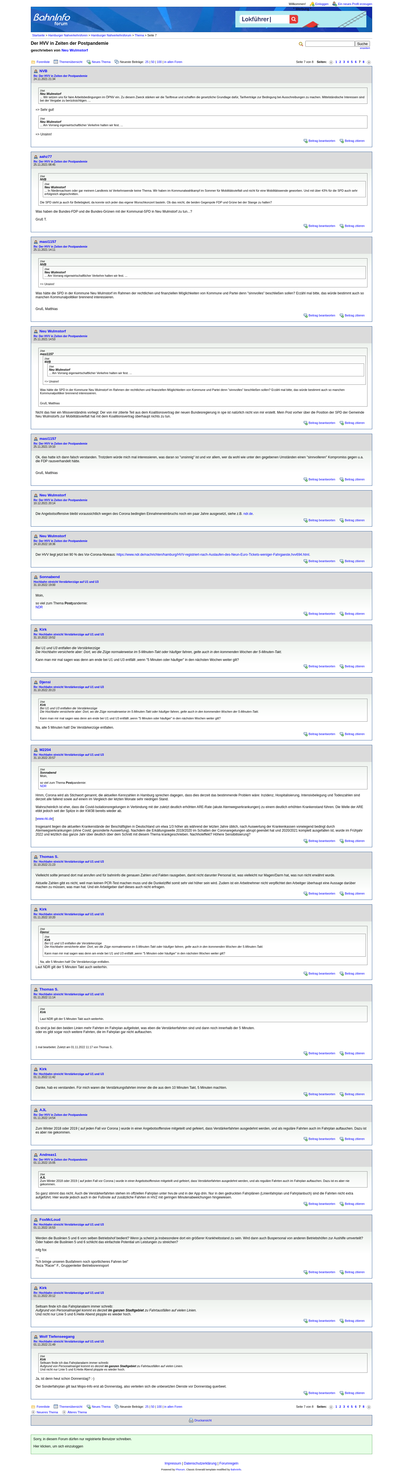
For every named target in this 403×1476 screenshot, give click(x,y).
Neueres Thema (47, 1412)
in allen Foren (173, 62)
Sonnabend (49, 577)
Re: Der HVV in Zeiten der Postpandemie (60, 76)
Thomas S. (48, 857)
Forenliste (43, 62)
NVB (43, 71)
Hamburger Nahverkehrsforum (111, 35)
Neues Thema (101, 62)
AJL (42, 1110)
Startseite (38, 35)
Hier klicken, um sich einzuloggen (58, 1446)
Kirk (43, 629)
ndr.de (248, 514)
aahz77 (45, 156)
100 (159, 62)
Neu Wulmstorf (75, 50)
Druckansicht (203, 1420)
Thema (139, 35)
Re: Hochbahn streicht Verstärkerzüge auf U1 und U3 (69, 634)
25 (147, 62)
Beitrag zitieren (355, 140)
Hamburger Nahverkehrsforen (68, 35)
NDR (39, 607)
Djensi (45, 682)
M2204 (45, 750)
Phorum (180, 1469)
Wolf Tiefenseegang (56, 1336)
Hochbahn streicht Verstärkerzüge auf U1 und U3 (66, 581)
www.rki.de (44, 819)
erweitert (365, 48)
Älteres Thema (77, 1412)
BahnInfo (236, 1469)
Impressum (173, 1463)
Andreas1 (48, 1155)
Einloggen (322, 4)
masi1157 (47, 242)
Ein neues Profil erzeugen (355, 4)
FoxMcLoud (49, 1219)
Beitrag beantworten (322, 140)
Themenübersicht (70, 62)
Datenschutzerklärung (200, 1463)
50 (152, 62)
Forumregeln (228, 1463)
